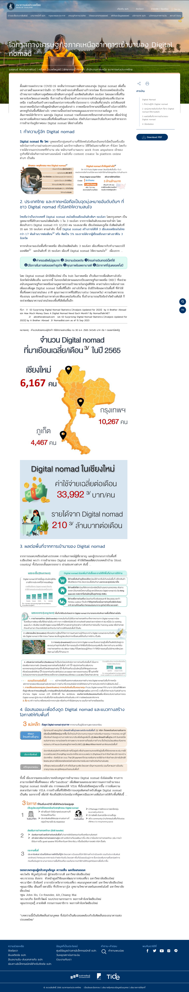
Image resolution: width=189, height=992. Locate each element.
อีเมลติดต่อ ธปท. (17, 955)
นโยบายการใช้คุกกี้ (137, 987)
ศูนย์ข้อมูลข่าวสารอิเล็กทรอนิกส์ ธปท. (76, 951)
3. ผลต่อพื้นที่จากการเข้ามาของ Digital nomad (155, 118)
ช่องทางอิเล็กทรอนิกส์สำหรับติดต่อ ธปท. (30, 964)
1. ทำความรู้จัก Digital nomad (155, 104)
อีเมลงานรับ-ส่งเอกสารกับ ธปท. (25, 959)
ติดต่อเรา (13, 951)
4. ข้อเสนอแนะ (148, 124)
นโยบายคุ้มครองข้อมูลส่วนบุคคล (115, 987)
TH (175, 9)
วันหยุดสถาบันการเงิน (68, 955)
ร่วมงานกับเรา (63, 959)
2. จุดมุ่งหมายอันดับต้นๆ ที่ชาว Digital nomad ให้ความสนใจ (158, 110)
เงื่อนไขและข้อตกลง (92, 987)
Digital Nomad (149, 99)
